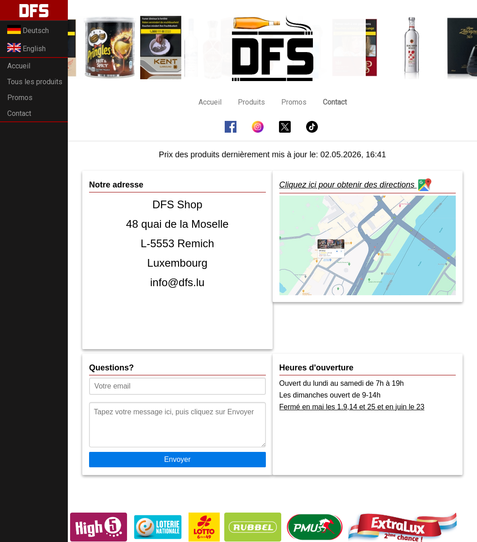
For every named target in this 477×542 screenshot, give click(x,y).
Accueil (18, 66)
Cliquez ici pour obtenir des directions (355, 185)
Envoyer (177, 459)
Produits (251, 102)
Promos (20, 97)
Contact (19, 113)
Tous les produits (34, 81)
